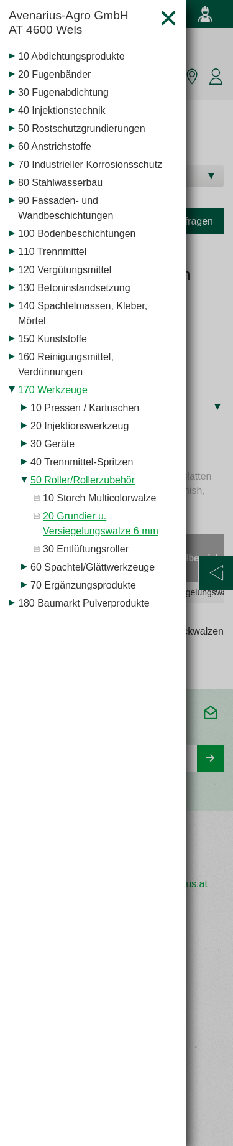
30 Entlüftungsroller (86, 549)
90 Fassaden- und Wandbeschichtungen (65, 208)
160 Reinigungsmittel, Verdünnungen (66, 364)
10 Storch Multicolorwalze (99, 498)
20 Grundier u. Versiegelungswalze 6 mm (100, 523)
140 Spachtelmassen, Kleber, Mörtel (82, 313)
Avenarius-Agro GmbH (79, 23)
